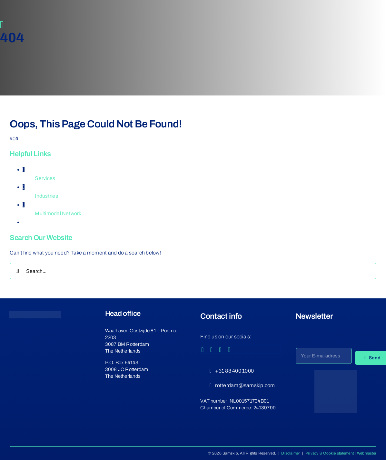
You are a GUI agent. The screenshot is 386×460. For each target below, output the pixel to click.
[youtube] (220, 349)
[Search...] (193, 271)
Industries (46, 196)
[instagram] (211, 349)
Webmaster (366, 453)
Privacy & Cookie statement (329, 453)
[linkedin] (229, 349)
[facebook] (202, 349)
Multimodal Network (58, 213)
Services (45, 178)
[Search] (18, 271)
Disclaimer (290, 453)
